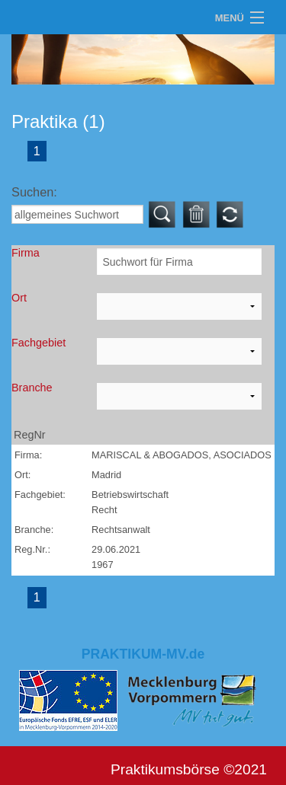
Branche (32, 387)
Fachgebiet (38, 343)
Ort (19, 298)
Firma (25, 253)
